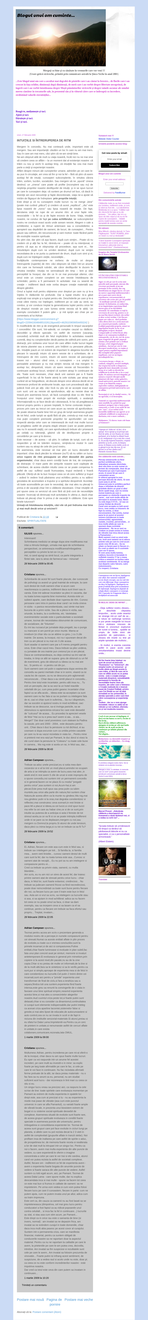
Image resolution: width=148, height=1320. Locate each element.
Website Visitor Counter (109, 139)
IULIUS (28, 533)
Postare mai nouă (30, 1300)
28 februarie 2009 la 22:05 (38, 917)
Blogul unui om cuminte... (46, 15)
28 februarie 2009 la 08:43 (38, 749)
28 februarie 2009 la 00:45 (38, 563)
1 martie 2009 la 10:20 (36, 1278)
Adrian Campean (34, 760)
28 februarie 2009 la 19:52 (38, 831)
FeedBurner (120, 193)
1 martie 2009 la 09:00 (36, 1037)
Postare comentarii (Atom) (47, 1312)
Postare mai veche (79, 1300)
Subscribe (114, 165)
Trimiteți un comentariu (34, 1285)
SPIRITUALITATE (36, 521)
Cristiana (29, 574)
